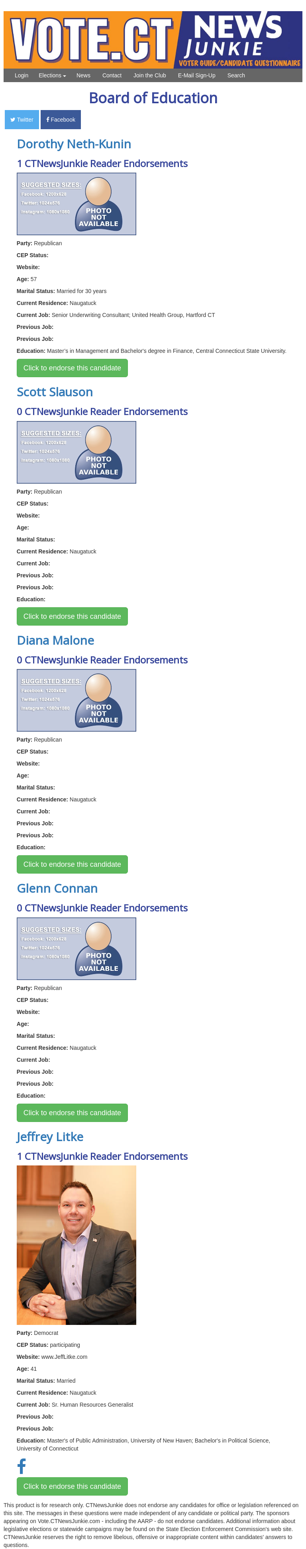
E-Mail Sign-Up (197, 75)
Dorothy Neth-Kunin (74, 144)
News (83, 75)
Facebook (60, 119)
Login (21, 75)
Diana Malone (55, 640)
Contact (112, 75)
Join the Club (149, 75)
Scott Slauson (55, 392)
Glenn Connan (57, 888)
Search (236, 75)
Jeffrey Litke (50, 1136)
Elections (52, 75)
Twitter (21, 119)
